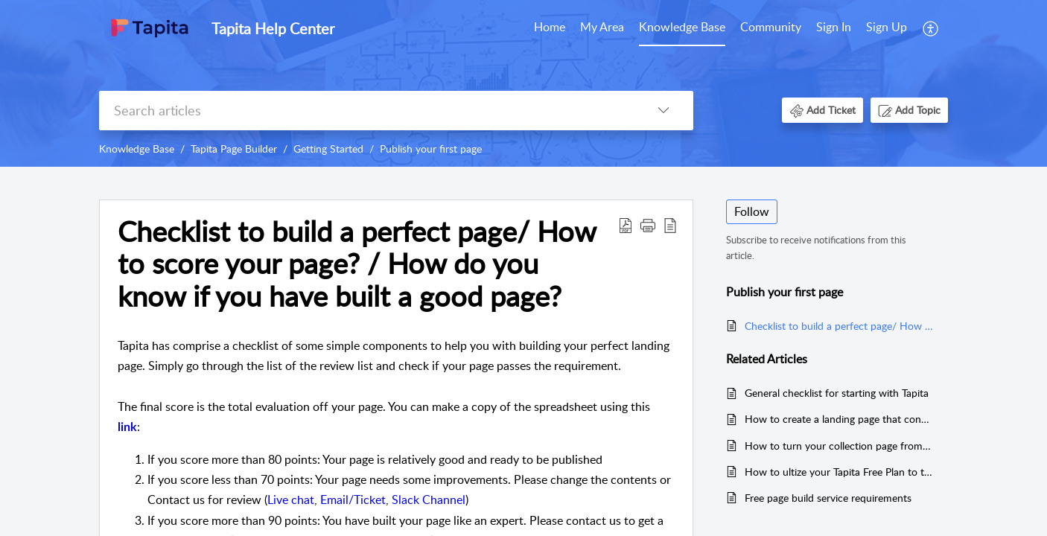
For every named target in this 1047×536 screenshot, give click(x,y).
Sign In (833, 27)
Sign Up (886, 27)
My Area (602, 27)
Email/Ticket (353, 499)
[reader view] (670, 224)
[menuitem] (861, 28)
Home (549, 27)
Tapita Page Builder (234, 148)
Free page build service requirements (828, 498)
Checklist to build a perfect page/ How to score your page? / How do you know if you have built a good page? (357, 264)
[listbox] (663, 110)
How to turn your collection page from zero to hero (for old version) (839, 445)
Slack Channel (428, 499)
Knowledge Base (682, 27)
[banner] (523, 83)
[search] (366, 110)
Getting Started (328, 148)
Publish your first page (431, 148)
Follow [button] (751, 211)
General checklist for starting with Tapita (837, 393)
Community (770, 27)
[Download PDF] (625, 224)
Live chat (290, 499)
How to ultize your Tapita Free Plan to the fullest (839, 472)
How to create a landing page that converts (839, 419)
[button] (822, 110)
